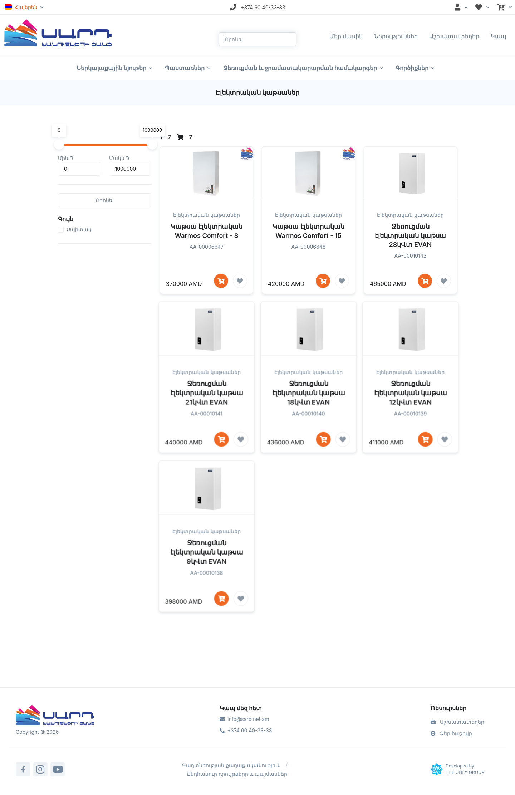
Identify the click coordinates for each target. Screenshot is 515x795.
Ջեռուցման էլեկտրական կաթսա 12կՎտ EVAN (410, 395)
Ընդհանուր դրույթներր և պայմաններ (237, 774)
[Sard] (55, 715)
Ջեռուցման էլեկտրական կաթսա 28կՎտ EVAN (410, 235)
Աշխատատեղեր (454, 36)
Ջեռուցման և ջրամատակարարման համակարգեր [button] (300, 68)
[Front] (58, 32)
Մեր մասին (346, 36)
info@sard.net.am (244, 719)
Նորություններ (396, 36)
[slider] (59, 145)
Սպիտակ (79, 229)
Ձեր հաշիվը (451, 733)
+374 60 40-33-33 (246, 730)
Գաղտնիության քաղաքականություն (231, 765)
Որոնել (105, 200)
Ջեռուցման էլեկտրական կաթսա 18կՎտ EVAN (308, 395)
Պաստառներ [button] (185, 68)
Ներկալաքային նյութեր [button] (111, 68)
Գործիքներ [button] (412, 68)
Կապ (498, 36)
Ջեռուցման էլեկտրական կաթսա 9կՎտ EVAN (206, 554)
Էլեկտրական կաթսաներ (206, 215)
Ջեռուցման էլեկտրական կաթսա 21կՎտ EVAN (206, 395)
